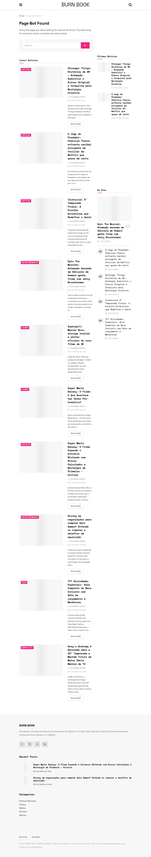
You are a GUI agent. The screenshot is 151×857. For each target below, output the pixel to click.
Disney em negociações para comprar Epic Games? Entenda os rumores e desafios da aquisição (79, 526)
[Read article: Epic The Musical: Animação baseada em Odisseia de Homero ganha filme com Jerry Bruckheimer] (41, 275)
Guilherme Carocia (77, 97)
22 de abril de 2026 (76, 225)
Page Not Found (34, 16)
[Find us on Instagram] (37, 744)
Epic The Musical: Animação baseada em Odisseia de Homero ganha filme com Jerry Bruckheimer (79, 271)
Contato (36, 837)
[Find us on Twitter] (30, 744)
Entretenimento (30, 262)
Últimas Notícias (27, 801)
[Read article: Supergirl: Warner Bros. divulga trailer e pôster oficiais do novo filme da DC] (41, 340)
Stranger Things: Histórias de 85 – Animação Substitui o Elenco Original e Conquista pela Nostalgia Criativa (79, 80)
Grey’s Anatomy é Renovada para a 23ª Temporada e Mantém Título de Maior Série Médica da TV (79, 655)
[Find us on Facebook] (22, 744)
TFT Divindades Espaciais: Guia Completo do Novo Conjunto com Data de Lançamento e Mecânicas (79, 591)
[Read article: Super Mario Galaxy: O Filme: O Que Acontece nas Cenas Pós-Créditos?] (41, 402)
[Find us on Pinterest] (45, 744)
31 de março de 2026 (77, 352)
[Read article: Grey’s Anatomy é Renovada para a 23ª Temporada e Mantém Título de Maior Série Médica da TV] (41, 660)
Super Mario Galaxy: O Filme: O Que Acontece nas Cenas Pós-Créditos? (79, 395)
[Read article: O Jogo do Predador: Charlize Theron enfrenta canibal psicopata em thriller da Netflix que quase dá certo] (41, 148)
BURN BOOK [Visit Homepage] (75, 4)
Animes (23, 811)
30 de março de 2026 (77, 545)
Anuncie (23, 837)
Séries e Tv (27, 647)
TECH (24, 582)
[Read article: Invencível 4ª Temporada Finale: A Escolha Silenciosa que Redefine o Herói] (41, 213)
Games (22, 815)
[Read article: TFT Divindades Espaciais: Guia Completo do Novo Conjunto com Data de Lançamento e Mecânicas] (41, 595)
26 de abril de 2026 (76, 101)
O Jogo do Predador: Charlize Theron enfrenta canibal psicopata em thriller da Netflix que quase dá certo (79, 146)
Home (21, 16)
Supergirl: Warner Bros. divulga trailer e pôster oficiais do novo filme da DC (79, 335)
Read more (77, 124)
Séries (22, 808)
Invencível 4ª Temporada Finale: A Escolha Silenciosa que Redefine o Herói (79, 208)
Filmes (25, 328)
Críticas (26, 69)
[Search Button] (130, 4)
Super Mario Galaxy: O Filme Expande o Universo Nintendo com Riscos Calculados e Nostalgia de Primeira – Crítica (79, 459)
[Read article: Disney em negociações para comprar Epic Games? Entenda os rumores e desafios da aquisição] (41, 530)
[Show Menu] (20, 4)
